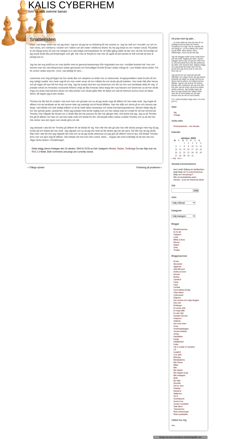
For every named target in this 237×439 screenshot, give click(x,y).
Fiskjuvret (177, 318)
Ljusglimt (177, 352)
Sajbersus (177, 394)
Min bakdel (177, 370)
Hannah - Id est (179, 180)
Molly (175, 378)
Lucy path (177, 355)
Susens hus (178, 401)
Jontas (176, 334)
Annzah (176, 274)
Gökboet (177, 321)
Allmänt (112, 148)
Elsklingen (177, 305)
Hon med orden (179, 324)
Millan (175, 365)
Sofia (175, 248)
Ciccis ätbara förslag (181, 290)
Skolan (120, 148)
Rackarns (177, 391)
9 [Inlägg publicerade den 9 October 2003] (188, 146)
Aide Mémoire (179, 269)
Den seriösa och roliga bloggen (186, 300)
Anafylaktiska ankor (188, 177)
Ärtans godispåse (180, 414)
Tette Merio (178, 407)
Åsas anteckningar (181, 412)
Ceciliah (176, 287)
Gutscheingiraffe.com (192, 437)
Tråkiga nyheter (37, 167)
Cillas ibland (178, 292)
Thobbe (176, 250)
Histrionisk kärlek (197, 180)
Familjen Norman (180, 316)
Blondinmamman (180, 229)
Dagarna (177, 298)
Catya (175, 282)
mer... (173, 425)
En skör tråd (178, 313)
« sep (173, 158)
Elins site (177, 303)
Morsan (176, 242)
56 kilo (176, 261)
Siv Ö (175, 396)
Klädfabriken (178, 342)
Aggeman (177, 267)
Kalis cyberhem (71, 5)
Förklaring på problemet (148, 167)
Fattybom (177, 235)
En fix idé (177, 232)
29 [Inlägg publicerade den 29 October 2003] (184, 156)
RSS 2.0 (36, 151)
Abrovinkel (177, 264)
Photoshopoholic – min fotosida (186, 126)
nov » (180, 158)
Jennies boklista (180, 331)
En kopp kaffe (179, 311)
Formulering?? (187, 175)
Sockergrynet (178, 399)
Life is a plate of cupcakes (184, 347)
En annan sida (179, 308)
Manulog (177, 357)
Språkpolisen (198, 169)
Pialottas (177, 388)
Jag (174, 112)
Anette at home (179, 272)
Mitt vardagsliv (179, 375)
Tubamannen (178, 409)
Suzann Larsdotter (181, 404)
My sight (176, 381)
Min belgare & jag (180, 373)
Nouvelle (177, 383)
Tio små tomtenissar (194, 172)
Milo (175, 177)
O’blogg (176, 115)
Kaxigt (176, 339)
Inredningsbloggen (181, 329)
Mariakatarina (179, 360)
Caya (175, 285)
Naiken (176, 245)
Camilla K (177, 280)
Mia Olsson (178, 362)
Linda (175, 237)
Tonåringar (130, 148)
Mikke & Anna (179, 240)
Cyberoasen (178, 295)
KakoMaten (178, 337)
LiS (174, 349)
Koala (175, 344)
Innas (175, 326)
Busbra (176, 277)
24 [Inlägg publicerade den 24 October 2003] (192, 153)
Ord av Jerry (178, 386)
